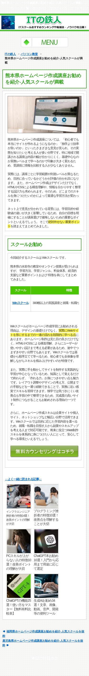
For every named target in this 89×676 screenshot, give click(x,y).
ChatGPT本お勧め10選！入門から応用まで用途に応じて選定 (46, 562)
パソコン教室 (29, 54)
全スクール (40, 8)
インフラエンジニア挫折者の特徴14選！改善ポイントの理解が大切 (18, 517)
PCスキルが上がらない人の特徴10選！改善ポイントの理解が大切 (18, 562)
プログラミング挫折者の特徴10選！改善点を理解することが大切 (46, 517)
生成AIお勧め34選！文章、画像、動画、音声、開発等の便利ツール (46, 607)
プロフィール (58, 8)
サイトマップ (79, 8)
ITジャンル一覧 (19, 8)
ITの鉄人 (10, 54)
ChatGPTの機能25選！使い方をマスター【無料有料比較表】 (18, 607)
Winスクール (20, 303)
